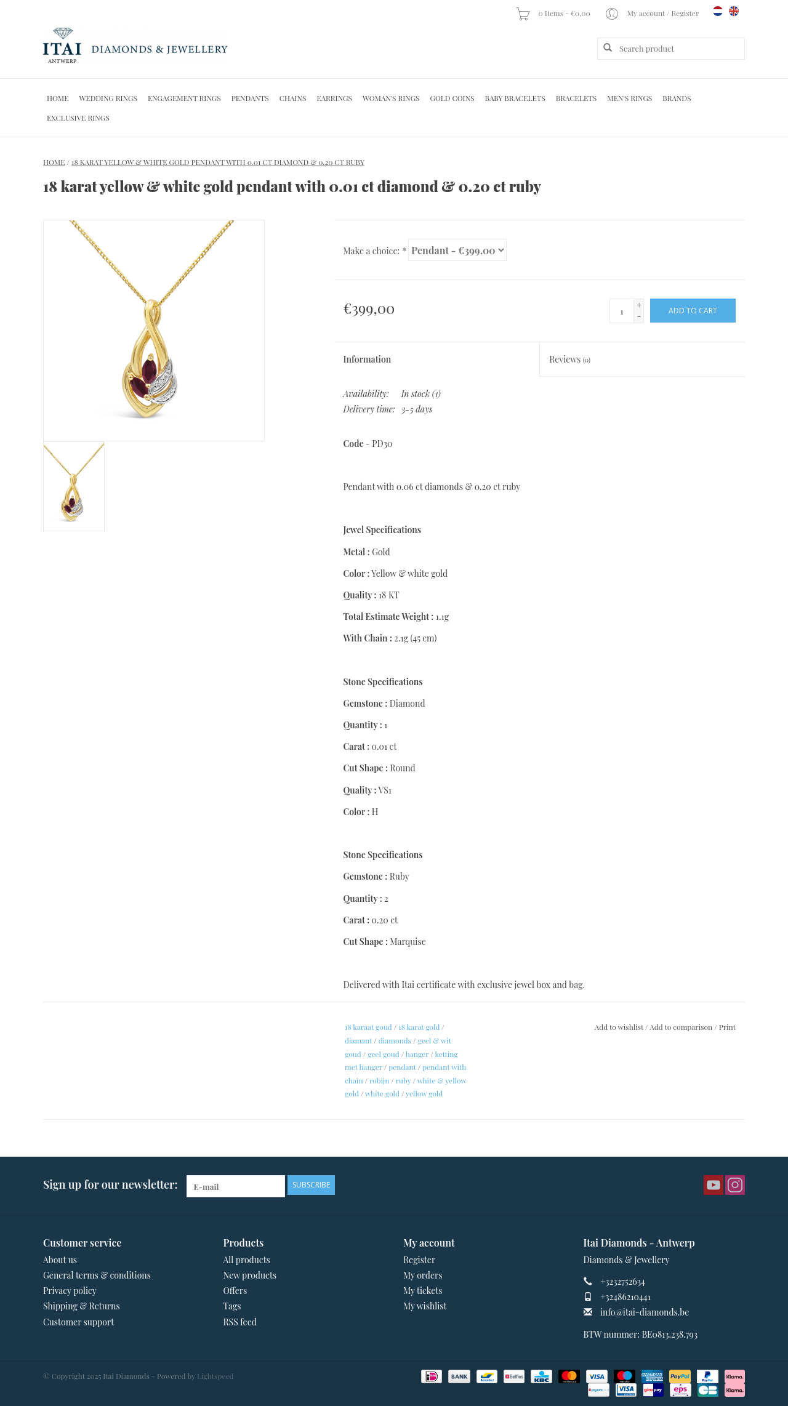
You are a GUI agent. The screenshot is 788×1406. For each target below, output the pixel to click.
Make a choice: (375, 251)
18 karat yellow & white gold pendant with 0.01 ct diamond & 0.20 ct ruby (217, 162)
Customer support (78, 1322)
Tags (232, 1306)
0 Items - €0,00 (553, 13)
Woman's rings (391, 98)
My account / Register (653, 13)
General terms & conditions (97, 1275)
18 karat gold (419, 1027)
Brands (676, 98)
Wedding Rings (108, 98)
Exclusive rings (78, 118)
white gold (382, 1093)
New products (250, 1275)
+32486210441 (625, 1297)
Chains (293, 98)
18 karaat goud (368, 1027)
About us (60, 1260)
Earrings (334, 98)
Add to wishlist (619, 1027)
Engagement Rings (184, 98)
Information (368, 359)
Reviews (569, 359)
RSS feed (240, 1322)
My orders (423, 1275)
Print (727, 1027)
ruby (403, 1080)
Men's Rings (629, 98)
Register (419, 1260)
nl (718, 11)
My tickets (422, 1290)
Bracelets (576, 98)
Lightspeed (215, 1376)
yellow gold (424, 1093)
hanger (417, 1054)
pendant (402, 1067)
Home (58, 98)
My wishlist (425, 1306)
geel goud (384, 1054)
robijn (379, 1080)
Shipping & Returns (81, 1306)
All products (246, 1260)
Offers (235, 1290)
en (734, 11)
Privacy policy (70, 1290)
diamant (358, 1040)
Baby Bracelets (515, 98)
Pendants (250, 98)
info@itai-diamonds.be (644, 1312)
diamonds (395, 1040)
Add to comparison (681, 1027)
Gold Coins (452, 98)
